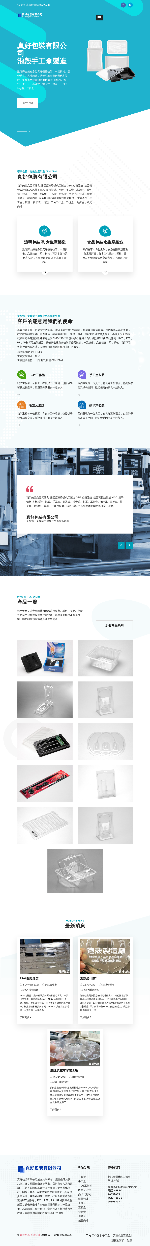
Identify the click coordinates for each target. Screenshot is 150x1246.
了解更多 (25, 1017)
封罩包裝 (83, 1198)
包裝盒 (82, 1216)
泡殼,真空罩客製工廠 (64, 1070)
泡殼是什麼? (88, 978)
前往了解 (28, 103)
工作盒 (82, 1203)
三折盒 (82, 1207)
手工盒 (82, 1181)
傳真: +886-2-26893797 (116, 1199)
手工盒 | (106, 1235)
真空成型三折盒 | (122, 1235)
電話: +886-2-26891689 (116, 1192)
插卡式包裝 (84, 1194)
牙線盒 (82, 1176)
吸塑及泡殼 (84, 1190)
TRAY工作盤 (85, 1185)
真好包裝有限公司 (30, 1234)
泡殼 (129, 1240)
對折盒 (82, 1211)
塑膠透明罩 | (118, 1240)
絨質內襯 (83, 1220)
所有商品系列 (114, 625)
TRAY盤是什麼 (29, 978)
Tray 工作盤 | (93, 1235)
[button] (99, 17)
